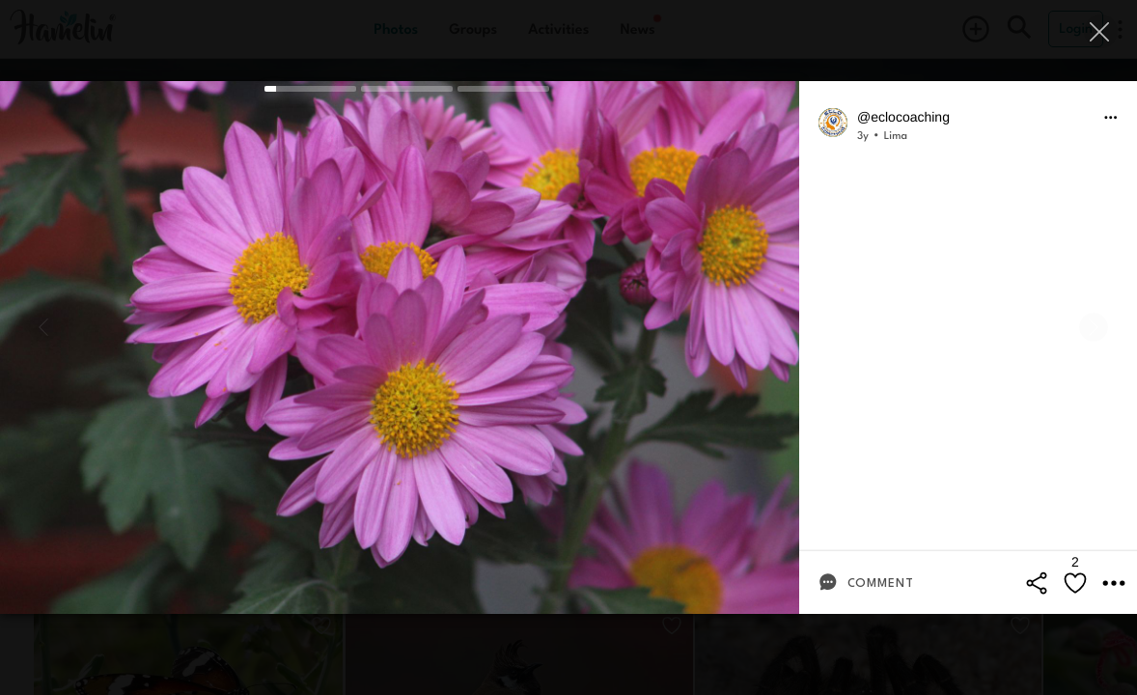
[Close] (1101, 31)
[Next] (1093, 327)
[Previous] (43, 327)
